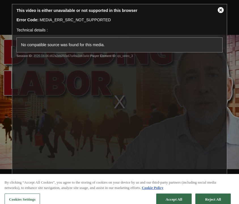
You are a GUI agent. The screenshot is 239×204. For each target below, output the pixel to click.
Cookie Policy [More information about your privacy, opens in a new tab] (152, 190)
